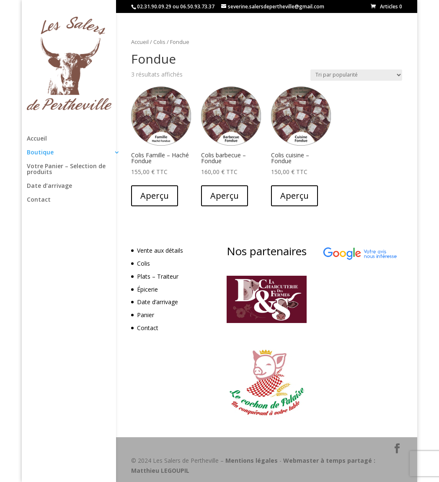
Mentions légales (251, 460)
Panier (145, 315)
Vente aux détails (160, 250)
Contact (39, 200)
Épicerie (147, 289)
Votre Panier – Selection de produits (66, 169)
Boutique (40, 152)
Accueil (37, 139)
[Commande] (356, 75)
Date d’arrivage (49, 186)
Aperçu (154, 195)
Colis (159, 42)
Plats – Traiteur (157, 276)
